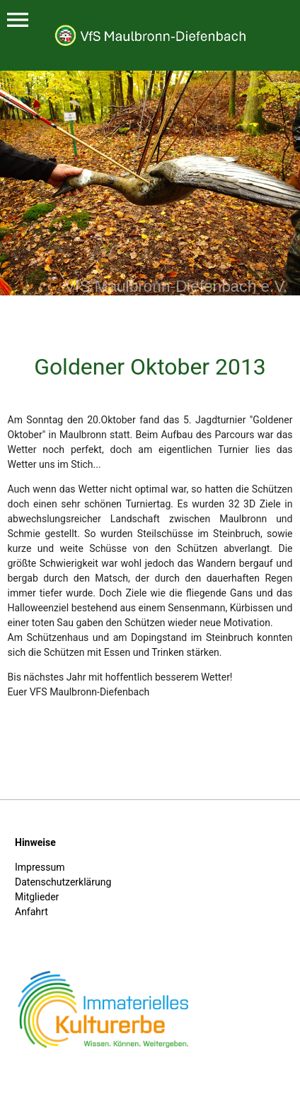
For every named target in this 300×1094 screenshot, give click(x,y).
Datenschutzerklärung (63, 882)
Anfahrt (31, 911)
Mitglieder (37, 896)
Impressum (39, 867)
